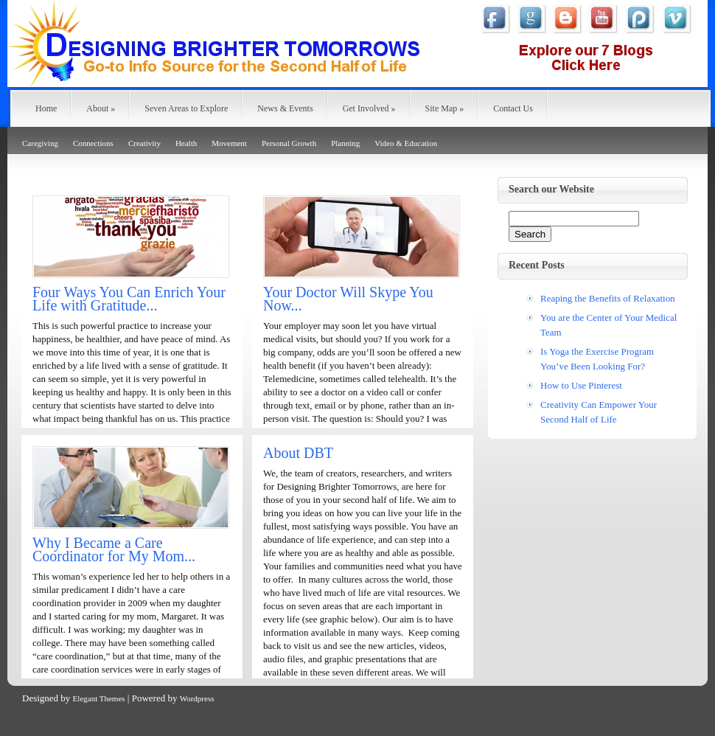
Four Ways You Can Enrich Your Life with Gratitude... (129, 298)
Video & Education (405, 143)
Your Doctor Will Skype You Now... (348, 298)
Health (186, 143)
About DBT (298, 452)
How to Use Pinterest (581, 385)
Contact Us (513, 108)
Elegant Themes (99, 698)
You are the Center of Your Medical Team (608, 325)
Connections (93, 143)
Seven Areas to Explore (186, 108)
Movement (229, 143)
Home (46, 108)
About (100, 108)
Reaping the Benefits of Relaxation (607, 298)
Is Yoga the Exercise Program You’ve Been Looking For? (597, 359)
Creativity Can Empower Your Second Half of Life (598, 412)
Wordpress (197, 698)
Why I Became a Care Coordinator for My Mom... (113, 549)
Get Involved (369, 108)
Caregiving (40, 143)
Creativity (144, 143)
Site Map (444, 108)
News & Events (285, 108)
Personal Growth (289, 143)
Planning (345, 143)
